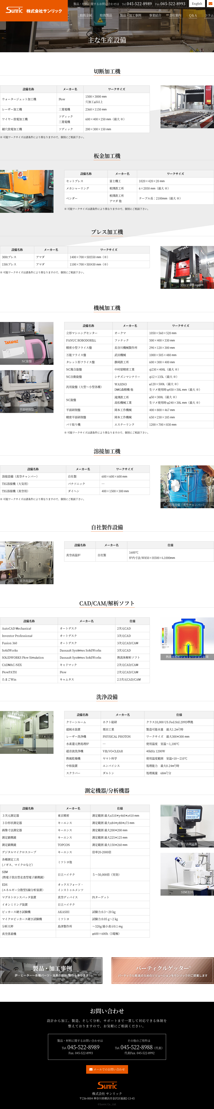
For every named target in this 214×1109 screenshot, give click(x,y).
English (197, 3)
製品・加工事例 (130, 15)
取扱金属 (86, 15)
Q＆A (193, 15)
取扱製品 (106, 15)
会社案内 (175, 15)
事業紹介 (155, 15)
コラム (209, 15)
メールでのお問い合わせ (109, 1069)
